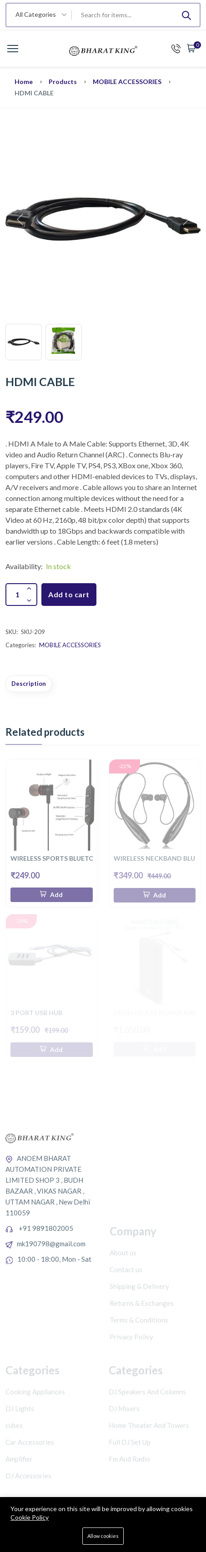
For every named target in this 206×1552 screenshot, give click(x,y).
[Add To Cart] (51, 895)
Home (24, 81)
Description (28, 683)
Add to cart (69, 594)
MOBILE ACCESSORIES (127, 81)
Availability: (24, 566)
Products (63, 81)
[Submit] (186, 15)
